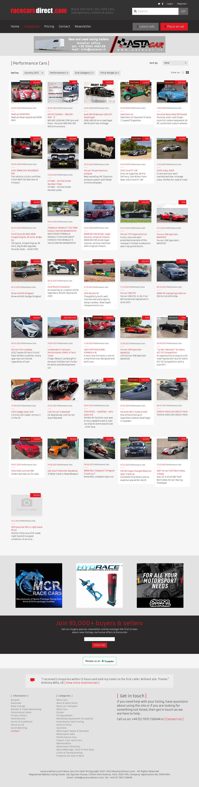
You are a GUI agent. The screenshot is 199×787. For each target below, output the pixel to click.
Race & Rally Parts (66, 703)
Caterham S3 (126, 114)
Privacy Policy (19, 715)
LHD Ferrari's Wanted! (59, 412)
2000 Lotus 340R (165, 170)
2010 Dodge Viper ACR (22, 412)
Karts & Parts (64, 724)
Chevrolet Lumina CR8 (22, 471)
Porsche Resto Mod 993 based (172, 114)
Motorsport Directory (68, 746)
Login (170, 3)
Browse (15, 700)
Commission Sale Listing (70, 721)
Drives (60, 712)
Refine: (15, 73)
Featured (16, 703)
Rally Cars (62, 709)
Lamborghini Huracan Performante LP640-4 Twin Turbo (62, 352)
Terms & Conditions (21, 721)
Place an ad (174, 26)
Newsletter (83, 26)
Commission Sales (21, 712)
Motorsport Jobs (65, 734)
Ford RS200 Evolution (59, 287)
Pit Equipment (64, 715)
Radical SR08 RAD (20, 114)
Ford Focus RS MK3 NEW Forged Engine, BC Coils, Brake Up (26, 237)
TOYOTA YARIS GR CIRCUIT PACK (172, 411)
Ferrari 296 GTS (128, 293)
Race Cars (61, 700)
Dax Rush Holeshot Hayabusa (63, 471)
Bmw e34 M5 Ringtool (22, 293)
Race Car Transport (67, 706)
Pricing (49, 26)
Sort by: (154, 63)
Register (182, 3)
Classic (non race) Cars (69, 740)
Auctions (61, 727)
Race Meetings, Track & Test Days (75, 749)
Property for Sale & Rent (70, 755)
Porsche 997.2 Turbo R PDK (133, 412)
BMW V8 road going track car (171, 293)
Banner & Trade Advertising (26, 709)
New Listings (18, 706)
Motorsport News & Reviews (72, 731)
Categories (32, 26)
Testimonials (18, 718)
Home (15, 26)
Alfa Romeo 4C (91, 293)
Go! (183, 11)
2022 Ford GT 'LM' (129, 170)
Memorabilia (63, 743)
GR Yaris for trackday (21, 349)
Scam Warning (19, 727)
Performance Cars (66, 737)
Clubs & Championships (69, 752)
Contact (64, 26)
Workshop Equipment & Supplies (74, 718)
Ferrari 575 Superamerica (133, 234)
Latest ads (146, 26)
